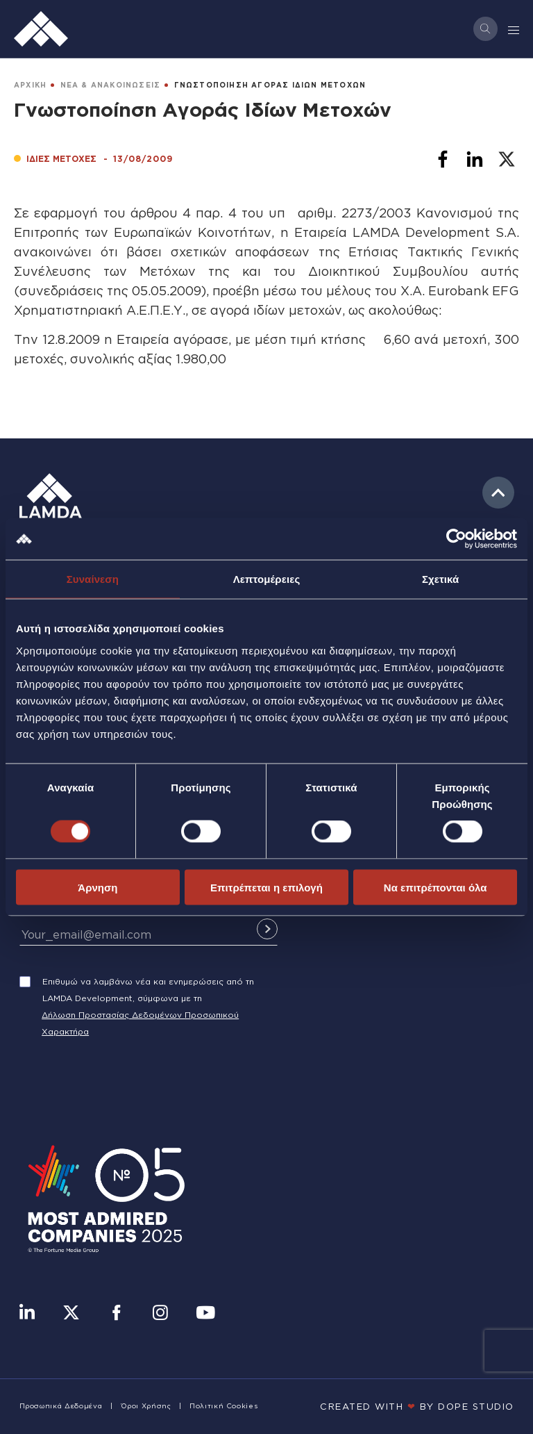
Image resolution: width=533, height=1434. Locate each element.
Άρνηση (97, 887)
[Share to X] (506, 159)
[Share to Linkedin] (475, 159)
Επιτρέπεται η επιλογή (266, 887)
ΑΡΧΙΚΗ (30, 85)
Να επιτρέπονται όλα (435, 887)
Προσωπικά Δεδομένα (61, 1406)
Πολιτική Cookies (223, 1406)
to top (498, 493)
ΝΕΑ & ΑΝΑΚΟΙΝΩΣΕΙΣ (110, 85)
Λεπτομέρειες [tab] (267, 579)
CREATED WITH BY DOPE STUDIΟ (417, 1406)
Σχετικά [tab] (440, 579)
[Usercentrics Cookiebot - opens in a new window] (456, 539)
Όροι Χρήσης (146, 1406)
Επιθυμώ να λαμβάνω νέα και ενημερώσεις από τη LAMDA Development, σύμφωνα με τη (148, 990)
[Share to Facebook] (442, 159)
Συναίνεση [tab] (93, 579)
